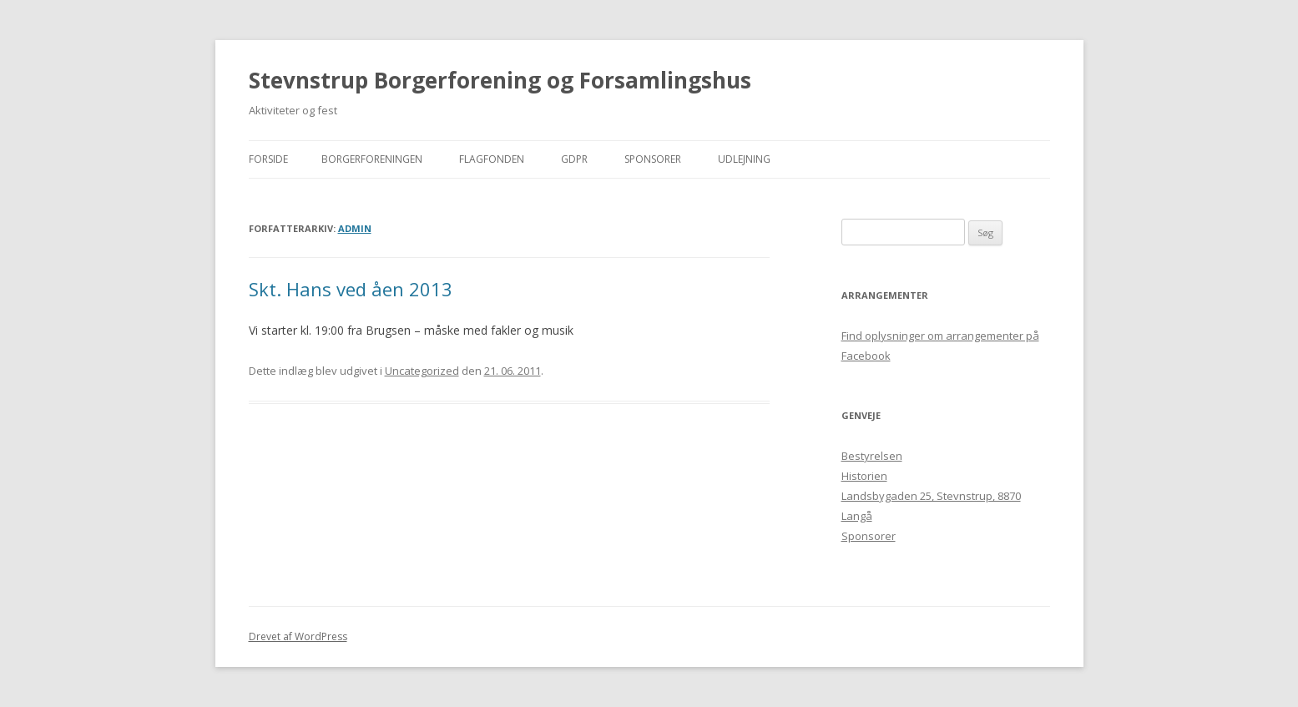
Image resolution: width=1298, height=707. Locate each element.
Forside (268, 159)
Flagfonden (491, 159)
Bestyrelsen (871, 455)
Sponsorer (652, 159)
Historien (864, 475)
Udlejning (744, 159)
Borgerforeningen (371, 159)
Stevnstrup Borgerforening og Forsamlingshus (500, 80)
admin (354, 228)
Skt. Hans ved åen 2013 (350, 288)
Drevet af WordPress (298, 636)
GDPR (574, 159)
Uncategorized (422, 370)
